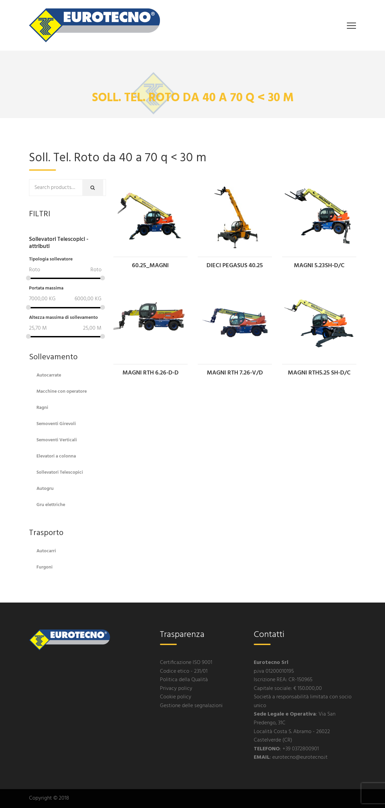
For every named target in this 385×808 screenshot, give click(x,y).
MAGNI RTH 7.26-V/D (235, 373)
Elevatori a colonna (56, 456)
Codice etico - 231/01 (184, 671)
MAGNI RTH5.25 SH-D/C (319, 373)
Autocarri (46, 551)
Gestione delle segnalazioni (191, 705)
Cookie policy (175, 697)
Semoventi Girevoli (56, 424)
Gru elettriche (50, 505)
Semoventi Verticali (56, 440)
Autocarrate (48, 375)
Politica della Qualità (184, 679)
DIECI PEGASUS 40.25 (235, 266)
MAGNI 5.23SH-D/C (319, 266)
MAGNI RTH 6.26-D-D (150, 373)
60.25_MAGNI (150, 266)
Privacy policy (176, 688)
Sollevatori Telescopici (59, 472)
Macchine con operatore (61, 391)
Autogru (45, 489)
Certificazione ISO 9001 (186, 662)
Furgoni (44, 567)
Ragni (42, 408)
